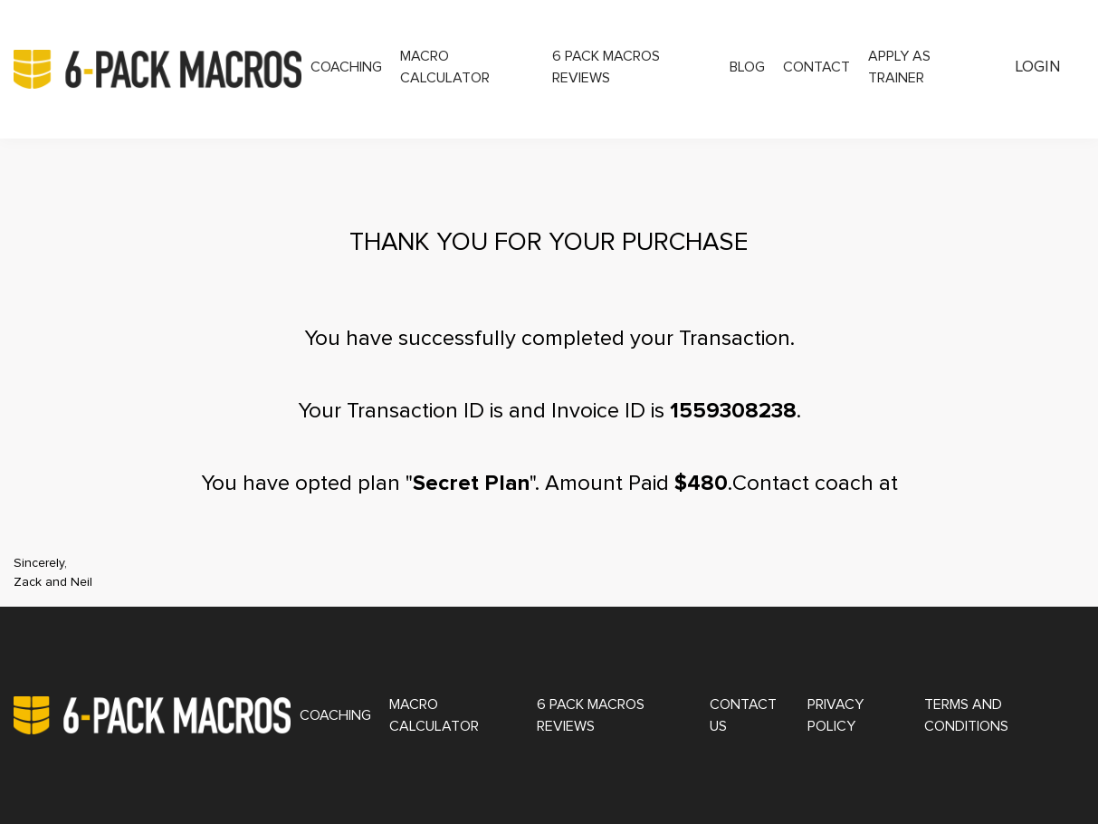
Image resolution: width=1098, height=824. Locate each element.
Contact (816, 67)
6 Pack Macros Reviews (606, 67)
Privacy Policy (835, 715)
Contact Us (743, 715)
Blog (747, 67)
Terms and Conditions (966, 715)
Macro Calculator (445, 67)
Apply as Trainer (899, 67)
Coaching (346, 67)
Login (1038, 67)
